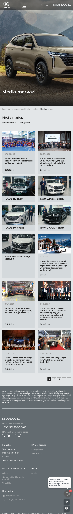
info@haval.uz (10, 496)
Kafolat (34, 473)
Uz (48, 5)
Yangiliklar (25, 123)
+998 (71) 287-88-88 (14, 427)
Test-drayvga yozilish (13, 460)
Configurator (9, 449)
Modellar (6, 445)
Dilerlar (6, 457)
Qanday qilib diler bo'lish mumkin (13, 478)
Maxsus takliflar (10, 453)
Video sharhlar (9, 123)
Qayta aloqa (36, 454)
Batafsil (8, 170)
